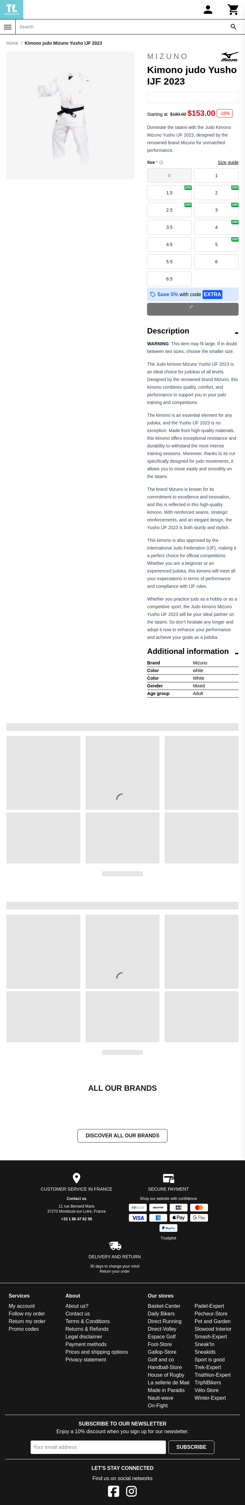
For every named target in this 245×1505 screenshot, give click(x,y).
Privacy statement (85, 1359)
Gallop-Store (162, 1352)
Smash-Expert (211, 1336)
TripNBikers (208, 1382)
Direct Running (165, 1321)
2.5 (178, 208)
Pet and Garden (213, 1321)
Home (12, 43)
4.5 (169, 244)
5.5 (169, 261)
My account (22, 1306)
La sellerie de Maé (168, 1382)
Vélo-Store (207, 1390)
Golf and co (161, 1359)
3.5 (169, 227)
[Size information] (161, 162)
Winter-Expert (210, 1398)
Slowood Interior (213, 1329)
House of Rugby (166, 1375)
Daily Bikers (161, 1313)
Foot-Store (160, 1344)
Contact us (76, 1198)
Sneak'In (204, 1344)
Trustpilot (168, 1238)
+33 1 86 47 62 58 (76, 1219)
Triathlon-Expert (213, 1375)
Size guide (228, 162)
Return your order (115, 1271)
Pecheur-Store (211, 1313)
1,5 (178, 190)
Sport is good (210, 1359)
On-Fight (157, 1405)
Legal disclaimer (83, 1336)
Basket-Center (164, 1306)
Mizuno (193, 56)
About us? (76, 1306)
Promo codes (24, 1329)
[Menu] (7, 27)
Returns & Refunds (86, 1329)
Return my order (27, 1321)
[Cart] (233, 9)
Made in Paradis (166, 1390)
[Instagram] (131, 1492)
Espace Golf (161, 1336)
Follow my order (27, 1313)
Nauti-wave (160, 1398)
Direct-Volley (162, 1329)
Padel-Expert (209, 1306)
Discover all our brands (122, 1135)
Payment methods (86, 1344)
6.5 (169, 278)
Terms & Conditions (87, 1321)
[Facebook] (113, 1492)
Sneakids (205, 1352)
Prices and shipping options (96, 1352)
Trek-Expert (208, 1367)
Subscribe (191, 1447)
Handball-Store (165, 1367)
